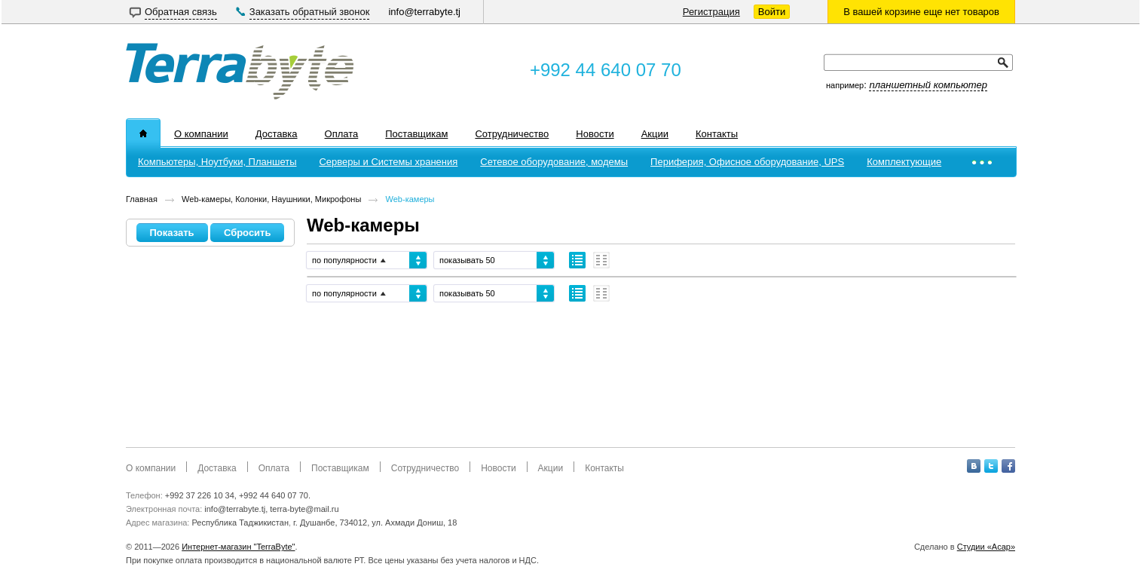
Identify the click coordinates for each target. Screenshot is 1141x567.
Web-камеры (410, 199)
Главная (142, 199)
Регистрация (711, 11)
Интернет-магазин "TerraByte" (238, 546)
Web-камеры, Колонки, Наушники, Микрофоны (271, 199)
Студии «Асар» (986, 546)
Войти (771, 11)
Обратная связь (181, 11)
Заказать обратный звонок (309, 11)
